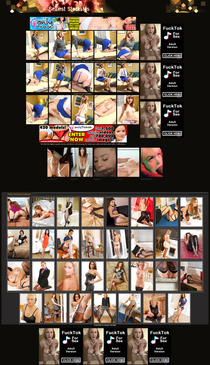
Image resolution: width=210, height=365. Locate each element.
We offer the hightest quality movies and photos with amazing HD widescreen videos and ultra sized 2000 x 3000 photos (83, 143)
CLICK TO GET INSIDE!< (83, 94)
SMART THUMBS (110, 325)
